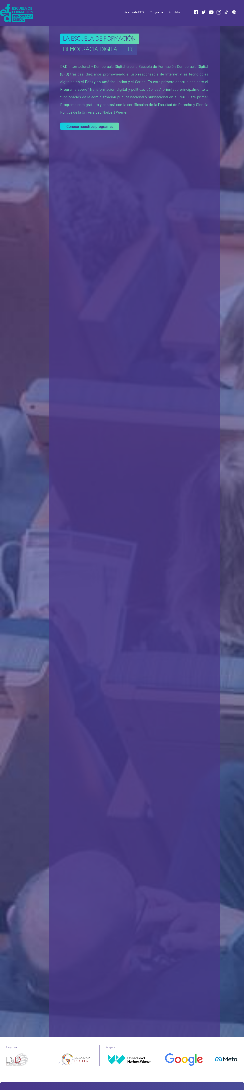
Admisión (175, 12)
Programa (156, 12)
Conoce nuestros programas (89, 126)
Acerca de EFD (134, 12)
